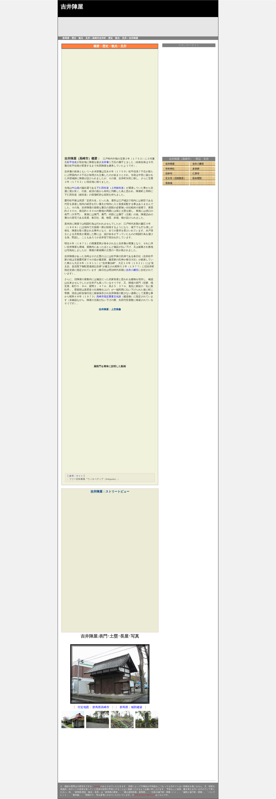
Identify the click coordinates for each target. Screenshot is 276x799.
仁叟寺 (195, 173)
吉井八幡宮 (198, 163)
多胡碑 (195, 168)
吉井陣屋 (169, 163)
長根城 (168, 183)
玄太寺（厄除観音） (175, 178)
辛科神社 (169, 168)
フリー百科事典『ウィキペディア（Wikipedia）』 (94, 479)
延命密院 (197, 178)
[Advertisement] (109, 129)
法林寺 (168, 173)
